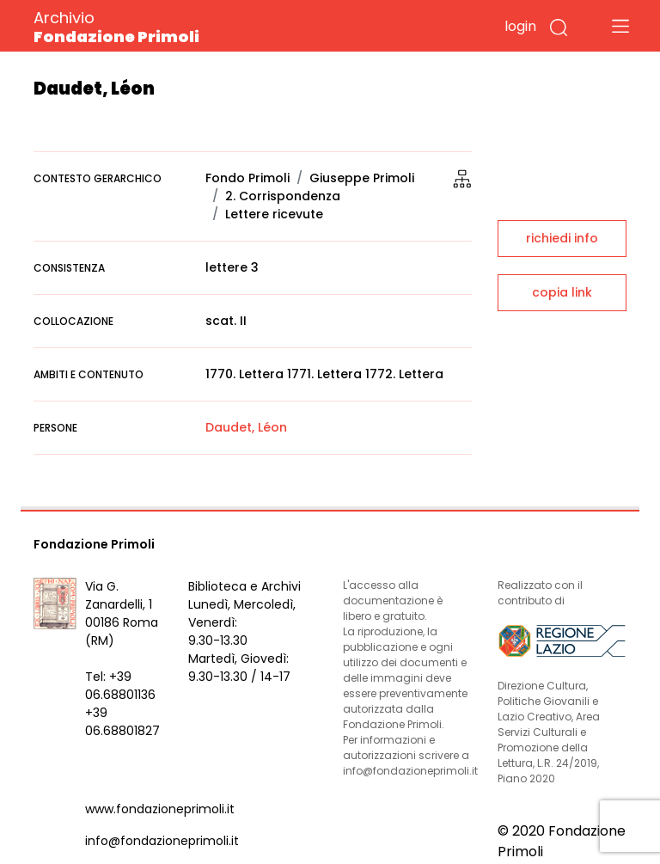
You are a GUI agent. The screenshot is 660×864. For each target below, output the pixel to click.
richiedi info (562, 238)
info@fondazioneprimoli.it (162, 840)
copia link (562, 292)
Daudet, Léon (246, 427)
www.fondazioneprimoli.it (160, 809)
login (520, 26)
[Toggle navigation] (620, 26)
